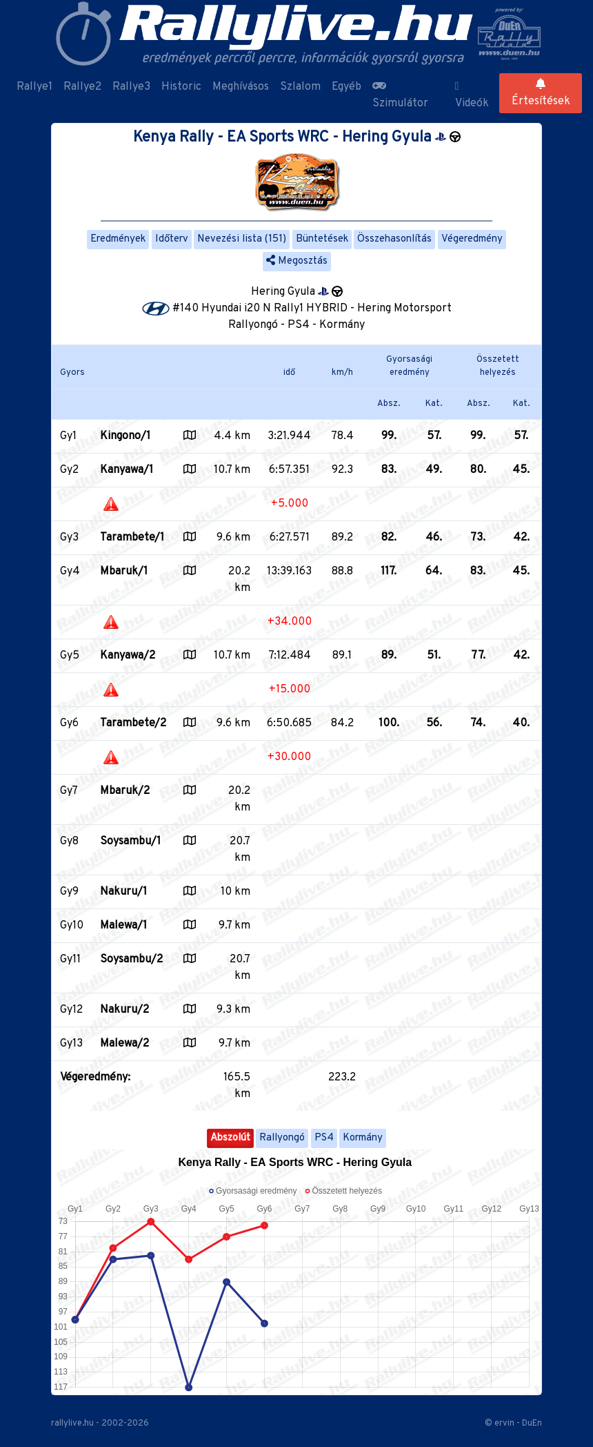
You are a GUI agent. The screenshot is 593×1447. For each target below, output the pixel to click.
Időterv (171, 239)
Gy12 (71, 1010)
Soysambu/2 (131, 960)
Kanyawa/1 (126, 470)
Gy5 (69, 656)
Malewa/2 (124, 1044)
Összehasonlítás (394, 239)
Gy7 (69, 791)
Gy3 (69, 538)
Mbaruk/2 (125, 791)
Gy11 (70, 960)
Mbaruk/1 (124, 572)
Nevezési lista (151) (241, 239)
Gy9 (69, 892)
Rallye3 (131, 87)
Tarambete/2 (133, 723)
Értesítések (541, 93)
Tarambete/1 (132, 538)
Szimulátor (400, 95)
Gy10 (71, 926)
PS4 (324, 1138)
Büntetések (322, 239)
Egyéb (346, 87)
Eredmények (117, 239)
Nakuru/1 (123, 892)
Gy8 (69, 841)
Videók (472, 95)
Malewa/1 (123, 926)
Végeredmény (472, 239)
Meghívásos (240, 87)
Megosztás (297, 261)
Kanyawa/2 (127, 656)
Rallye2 (82, 87)
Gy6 (69, 723)
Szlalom (300, 87)
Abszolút (230, 1138)
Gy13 (71, 1044)
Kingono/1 (125, 436)
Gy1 (68, 436)
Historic (181, 87)
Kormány (363, 1138)
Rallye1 (34, 87)
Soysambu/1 (130, 841)
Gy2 (69, 470)
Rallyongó (282, 1138)
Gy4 (70, 572)
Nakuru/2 (124, 1010)
